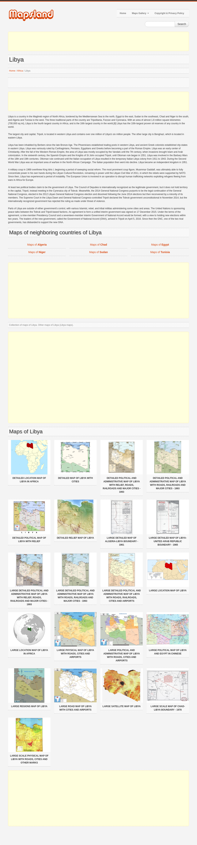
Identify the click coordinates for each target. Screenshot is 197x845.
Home (123, 13)
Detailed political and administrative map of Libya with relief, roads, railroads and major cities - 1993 (121, 485)
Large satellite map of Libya (122, 706)
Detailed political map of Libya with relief (29, 540)
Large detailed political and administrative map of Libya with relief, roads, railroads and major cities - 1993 (29, 597)
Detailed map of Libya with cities (75, 480)
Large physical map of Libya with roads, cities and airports (75, 653)
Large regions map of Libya (29, 706)
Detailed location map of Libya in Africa (29, 480)
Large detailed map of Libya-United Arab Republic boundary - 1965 (168, 541)
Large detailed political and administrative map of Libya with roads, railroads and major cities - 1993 (75, 595)
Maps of (37, 244)
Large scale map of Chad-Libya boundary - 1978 (168, 708)
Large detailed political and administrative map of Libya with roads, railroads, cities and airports (121, 595)
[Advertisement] (98, 41)
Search (182, 24)
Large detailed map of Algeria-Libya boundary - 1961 (121, 541)
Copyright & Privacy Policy (169, 13)
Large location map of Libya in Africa (29, 652)
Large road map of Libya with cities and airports (75, 708)
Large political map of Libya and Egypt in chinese (168, 652)
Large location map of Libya (167, 590)
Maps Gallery (140, 13)
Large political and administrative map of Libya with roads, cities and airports (121, 655)
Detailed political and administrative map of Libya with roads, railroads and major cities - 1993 (167, 483)
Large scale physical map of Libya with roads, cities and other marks (29, 759)
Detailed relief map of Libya (75, 538)
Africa (20, 70)
